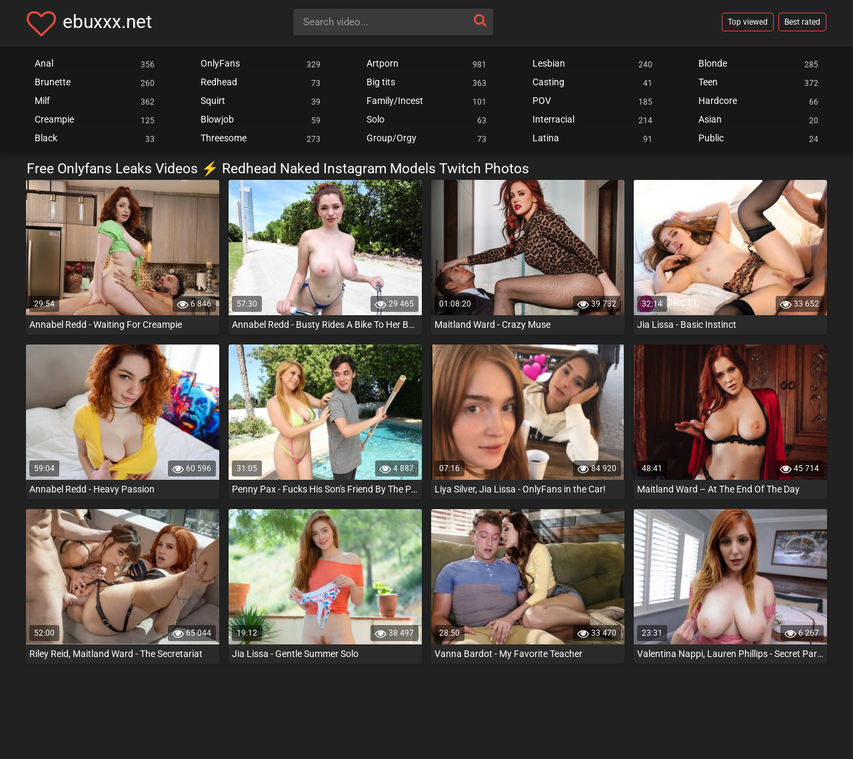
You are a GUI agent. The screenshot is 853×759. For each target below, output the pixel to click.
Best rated (802, 22)
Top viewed (748, 22)
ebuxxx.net (107, 22)
